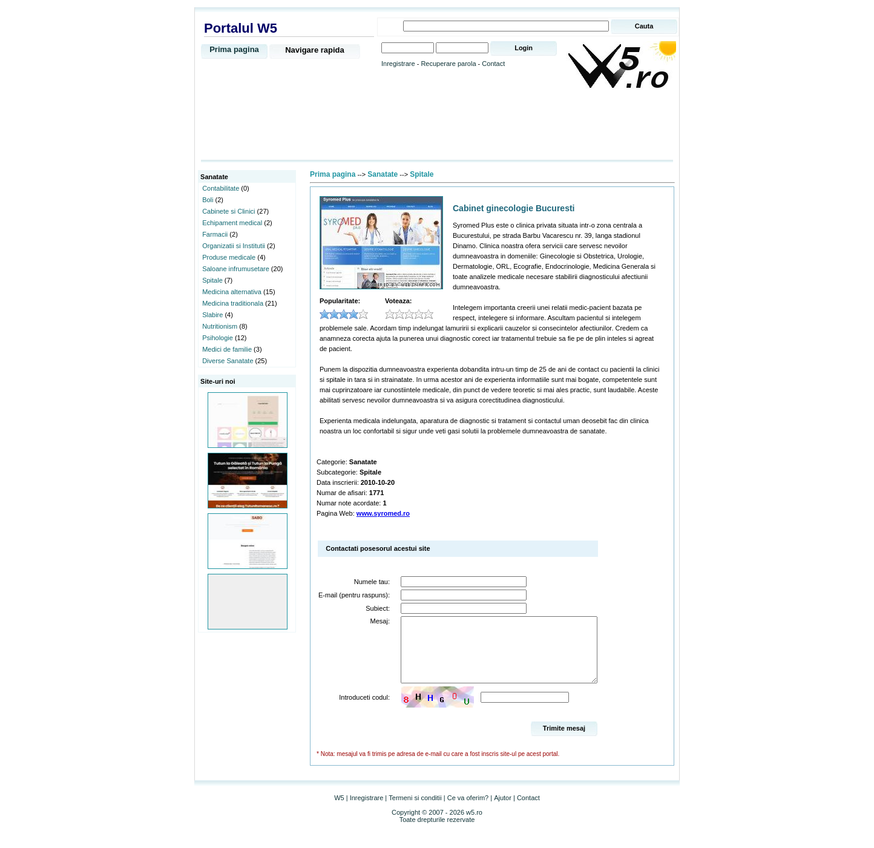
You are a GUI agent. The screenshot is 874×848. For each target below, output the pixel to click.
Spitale (212, 280)
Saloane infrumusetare (235, 268)
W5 (339, 810)
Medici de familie (227, 349)
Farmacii (215, 234)
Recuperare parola (448, 63)
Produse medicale (228, 257)
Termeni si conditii (415, 810)
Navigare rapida (314, 49)
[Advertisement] (437, 125)
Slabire (212, 314)
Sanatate (382, 174)
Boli (207, 199)
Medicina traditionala (232, 303)
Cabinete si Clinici (228, 211)
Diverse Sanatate (227, 360)
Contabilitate (220, 188)
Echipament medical (232, 222)
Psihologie (217, 337)
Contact (493, 63)
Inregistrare (398, 63)
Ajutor (502, 810)
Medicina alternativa (231, 291)
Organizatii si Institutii (233, 245)
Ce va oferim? (467, 810)
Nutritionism (219, 326)
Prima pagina (234, 49)
